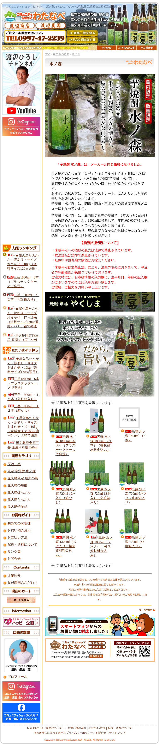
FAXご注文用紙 (82, 40)
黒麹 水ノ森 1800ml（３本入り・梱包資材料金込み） (65, 546)
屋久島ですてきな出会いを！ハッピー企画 (21, 622)
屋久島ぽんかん (19, 492)
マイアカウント (126, 47)
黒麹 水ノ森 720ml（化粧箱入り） (135, 542)
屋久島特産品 (17, 506)
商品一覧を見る (82, 33)
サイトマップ (117, 732)
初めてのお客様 (19, 523)
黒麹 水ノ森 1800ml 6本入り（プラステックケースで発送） (65, 445)
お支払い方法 (17, 537)
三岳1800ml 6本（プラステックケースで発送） (23, 282)
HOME (106, 47)
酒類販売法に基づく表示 (48, 732)
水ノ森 (76, 54)
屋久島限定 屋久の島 (22, 478)
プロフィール (17, 676)
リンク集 (14, 551)
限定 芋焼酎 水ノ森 (21, 471)
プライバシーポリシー (79, 732)
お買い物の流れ (19, 530)
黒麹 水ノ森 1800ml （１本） (136, 436)
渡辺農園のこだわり (22, 582)
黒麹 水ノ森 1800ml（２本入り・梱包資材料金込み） (101, 546)
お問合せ (147, 47)
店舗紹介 (14, 575)
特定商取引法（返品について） (46, 728)
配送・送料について (22, 544)
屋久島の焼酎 (61, 54)
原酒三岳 (14, 464)
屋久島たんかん (19, 499)
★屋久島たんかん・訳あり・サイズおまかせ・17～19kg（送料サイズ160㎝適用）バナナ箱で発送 (23, 317)
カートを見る (21, 600)
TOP (47, 54)
